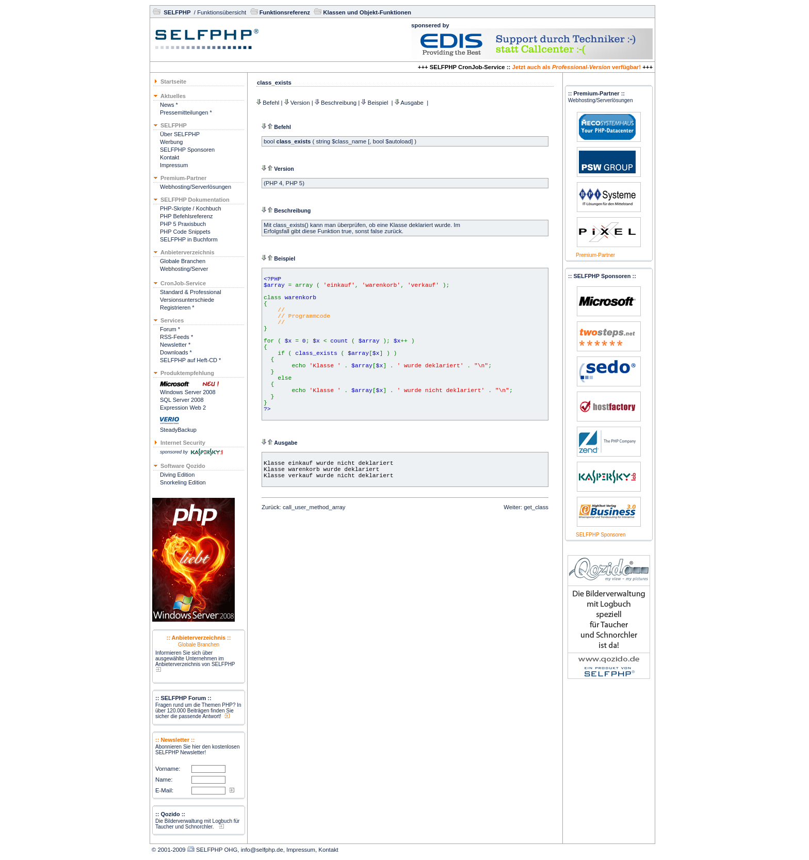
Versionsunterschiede (187, 300)
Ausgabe (412, 103)
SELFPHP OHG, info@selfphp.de (239, 850)
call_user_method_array (314, 507)
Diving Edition (177, 475)
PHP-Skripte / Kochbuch (190, 208)
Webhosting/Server (184, 269)
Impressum (174, 165)
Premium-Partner (595, 255)
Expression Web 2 (183, 407)
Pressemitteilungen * (186, 112)
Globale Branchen (182, 261)
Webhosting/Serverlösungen (195, 187)
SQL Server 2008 (182, 400)
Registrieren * (177, 307)
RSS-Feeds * (176, 337)
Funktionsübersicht (221, 12)
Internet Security (182, 443)
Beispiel (379, 103)
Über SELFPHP (180, 134)
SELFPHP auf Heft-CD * (190, 360)
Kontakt (169, 157)
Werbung (171, 142)
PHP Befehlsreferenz (186, 216)
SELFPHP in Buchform (189, 239)
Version (300, 103)
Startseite (173, 81)
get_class (536, 507)
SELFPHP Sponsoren (187, 150)
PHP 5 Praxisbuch (183, 224)
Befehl (271, 103)
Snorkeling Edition (183, 482)
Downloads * (176, 352)
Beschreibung (339, 103)
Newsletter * (175, 345)
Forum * (170, 329)
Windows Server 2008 (188, 392)
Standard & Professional (190, 292)
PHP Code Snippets (185, 232)
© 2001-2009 (169, 850)
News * (169, 105)
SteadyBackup (178, 430)
